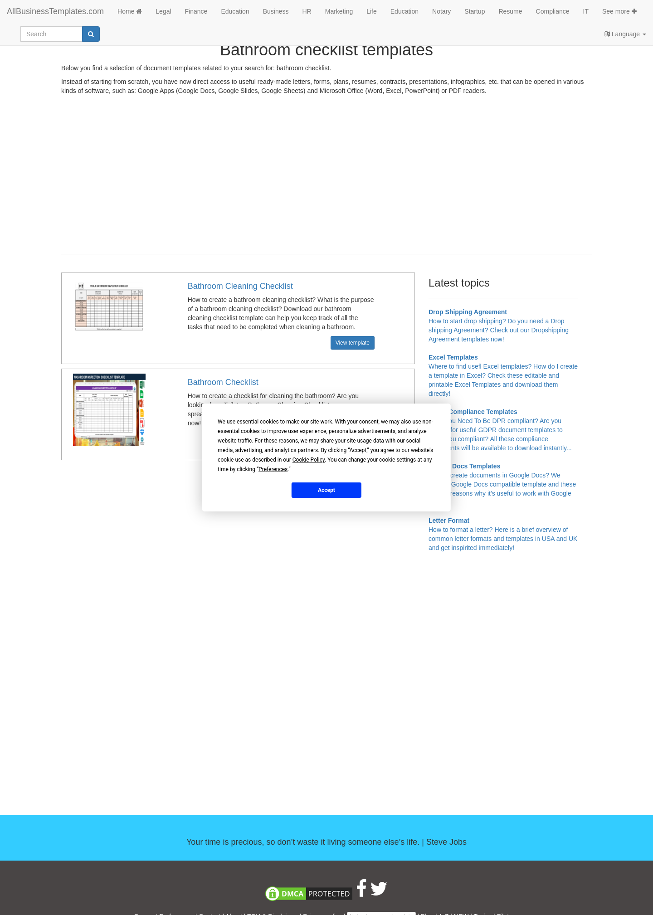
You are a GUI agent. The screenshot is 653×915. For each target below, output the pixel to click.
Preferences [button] (273, 469)
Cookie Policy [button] (308, 460)
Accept (326, 490)
